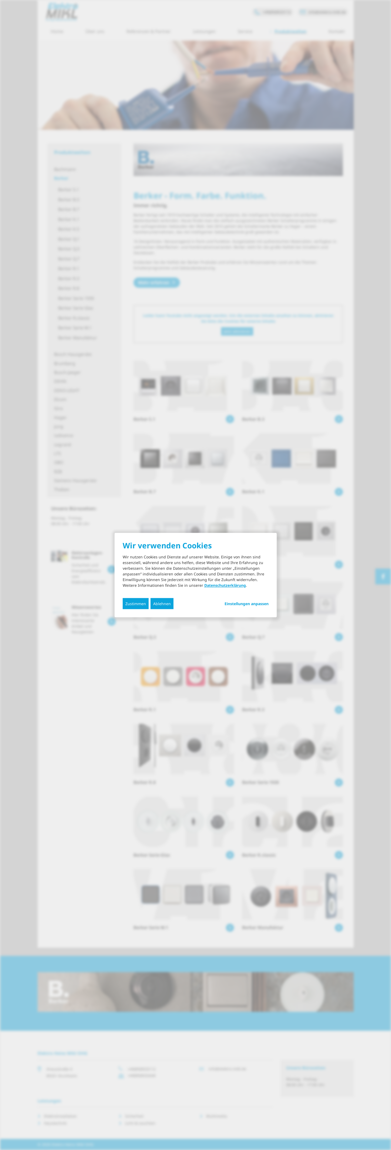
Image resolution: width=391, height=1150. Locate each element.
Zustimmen (135, 603)
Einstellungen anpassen (247, 604)
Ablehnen (162, 603)
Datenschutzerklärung (225, 585)
